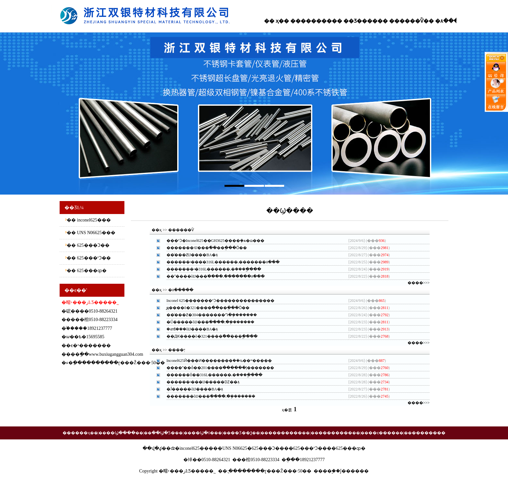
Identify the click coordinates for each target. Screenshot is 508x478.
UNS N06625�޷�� (95, 232)
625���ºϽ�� (93, 258)
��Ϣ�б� (202, 432)
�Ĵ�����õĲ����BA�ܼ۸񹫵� (195, 389)
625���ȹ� (91, 270)
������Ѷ (406, 21)
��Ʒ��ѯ (241, 432)
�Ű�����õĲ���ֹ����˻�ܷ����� (207, 322)
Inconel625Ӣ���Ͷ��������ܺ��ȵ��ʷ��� (215, 360)
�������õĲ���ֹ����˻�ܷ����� (207, 396)
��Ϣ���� (120, 432)
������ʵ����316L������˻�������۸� (219, 262)
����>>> (419, 283)
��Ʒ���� (360, 21)
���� (323, 471)
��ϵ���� (382, 432)
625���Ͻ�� (93, 245)
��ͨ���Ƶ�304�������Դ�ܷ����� (208, 315)
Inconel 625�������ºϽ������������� (217, 300)
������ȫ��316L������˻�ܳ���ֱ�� (211, 375)
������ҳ (76, 432)
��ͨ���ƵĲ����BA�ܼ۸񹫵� (192, 255)
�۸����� (452, 21)
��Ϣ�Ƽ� (163, 432)
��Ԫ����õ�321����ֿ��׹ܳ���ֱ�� (208, 336)
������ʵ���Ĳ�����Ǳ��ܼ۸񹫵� (203, 382)
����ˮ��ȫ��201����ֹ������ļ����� (216, 367)
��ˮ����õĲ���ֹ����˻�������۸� (212, 276)
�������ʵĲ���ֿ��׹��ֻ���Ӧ (203, 247)
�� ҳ (271, 21)
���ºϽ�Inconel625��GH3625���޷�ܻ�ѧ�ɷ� (212, 240)
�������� (311, 21)
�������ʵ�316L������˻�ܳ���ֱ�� (210, 269)
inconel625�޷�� (93, 220)
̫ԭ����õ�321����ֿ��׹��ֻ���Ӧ (204, 307)
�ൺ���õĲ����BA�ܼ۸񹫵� (192, 329)
